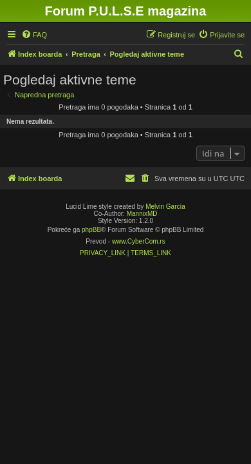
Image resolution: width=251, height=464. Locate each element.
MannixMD (142, 213)
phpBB (91, 229)
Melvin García (165, 206)
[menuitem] (34, 35)
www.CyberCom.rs (138, 241)
